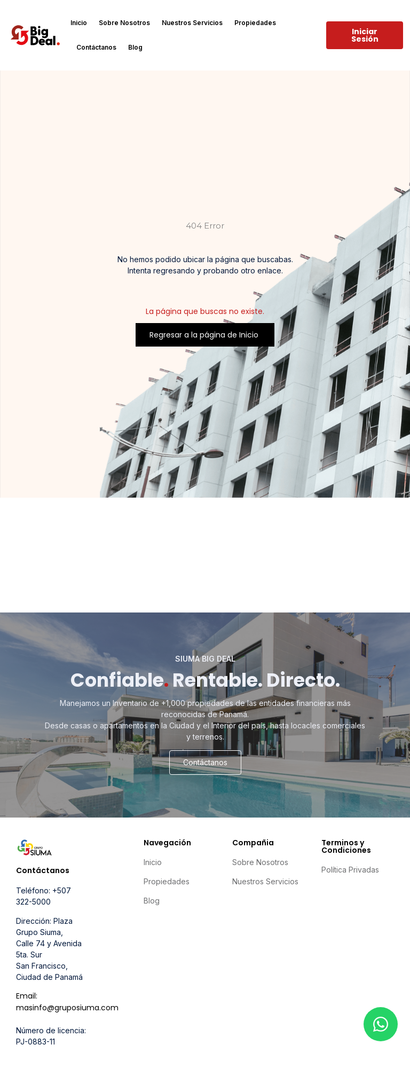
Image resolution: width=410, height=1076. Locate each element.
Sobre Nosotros (124, 23)
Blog (135, 47)
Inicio (78, 23)
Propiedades (255, 23)
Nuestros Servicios (192, 23)
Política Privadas (350, 869)
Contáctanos (96, 47)
